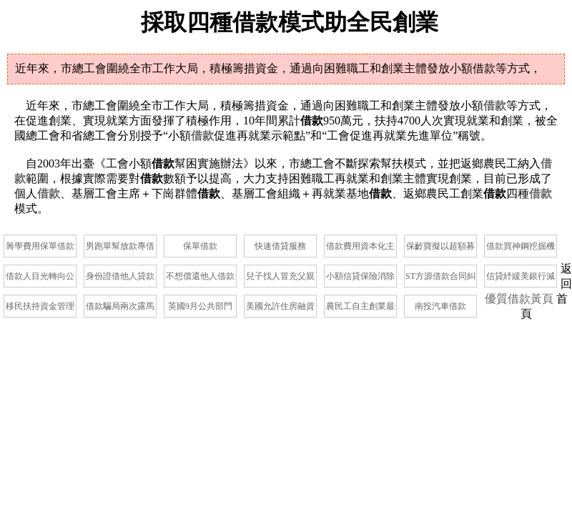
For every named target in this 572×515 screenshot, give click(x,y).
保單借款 (200, 246)
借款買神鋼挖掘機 (520, 246)
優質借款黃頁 (519, 299)
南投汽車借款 (440, 306)
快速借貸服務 (280, 246)
